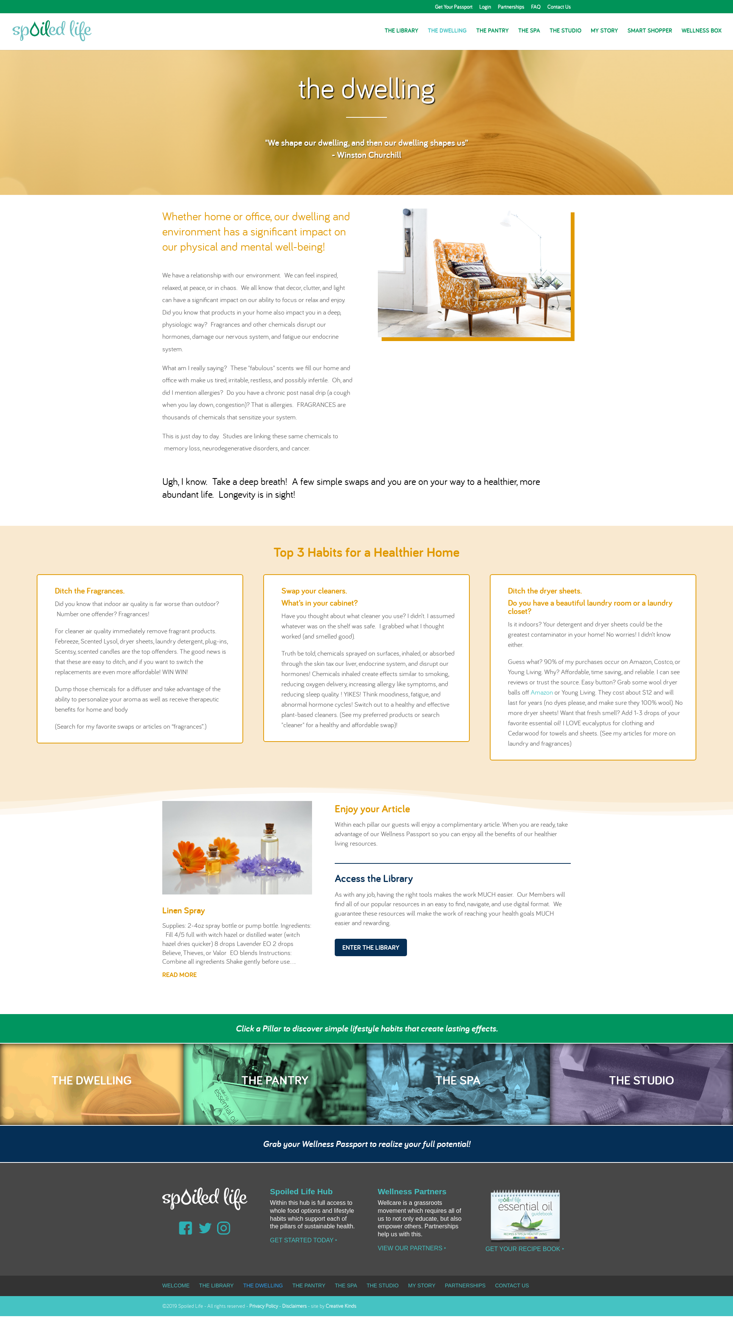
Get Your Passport (453, 7)
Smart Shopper (649, 31)
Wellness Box (702, 31)
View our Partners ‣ (412, 1248)
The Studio (565, 31)
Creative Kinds (341, 1306)
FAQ (535, 7)
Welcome (175, 1285)
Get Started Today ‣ (303, 1240)
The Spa (529, 31)
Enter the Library (370, 947)
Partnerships (511, 7)
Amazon (542, 692)
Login (485, 7)
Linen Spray (183, 910)
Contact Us (559, 7)
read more (179, 974)
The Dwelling (447, 31)
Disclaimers (294, 1306)
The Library (401, 31)
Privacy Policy (263, 1306)
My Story (604, 31)
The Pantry (492, 31)
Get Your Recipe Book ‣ (524, 1249)
